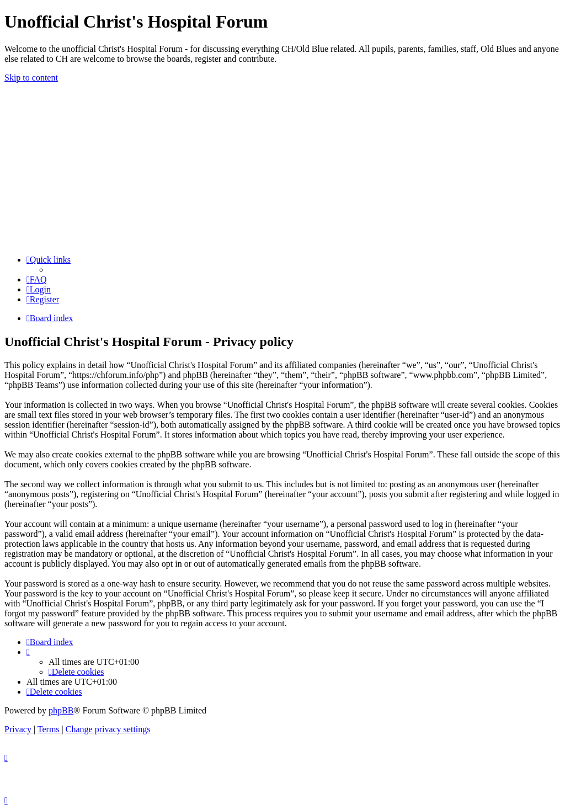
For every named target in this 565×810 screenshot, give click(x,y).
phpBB (61, 710)
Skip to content (31, 77)
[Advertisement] (282, 169)
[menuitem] (36, 279)
